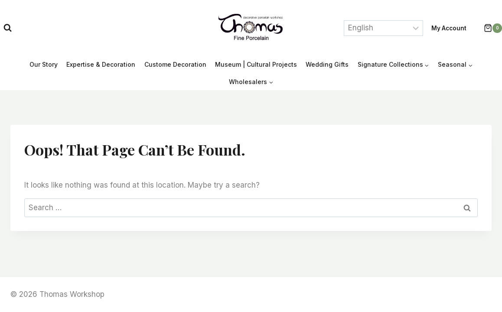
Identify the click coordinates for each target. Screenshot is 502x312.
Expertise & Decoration (100, 64)
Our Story (43, 64)
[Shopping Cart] (488, 28)
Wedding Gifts (327, 64)
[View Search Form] (7, 28)
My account (448, 28)
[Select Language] (383, 28)
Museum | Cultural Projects (256, 64)
